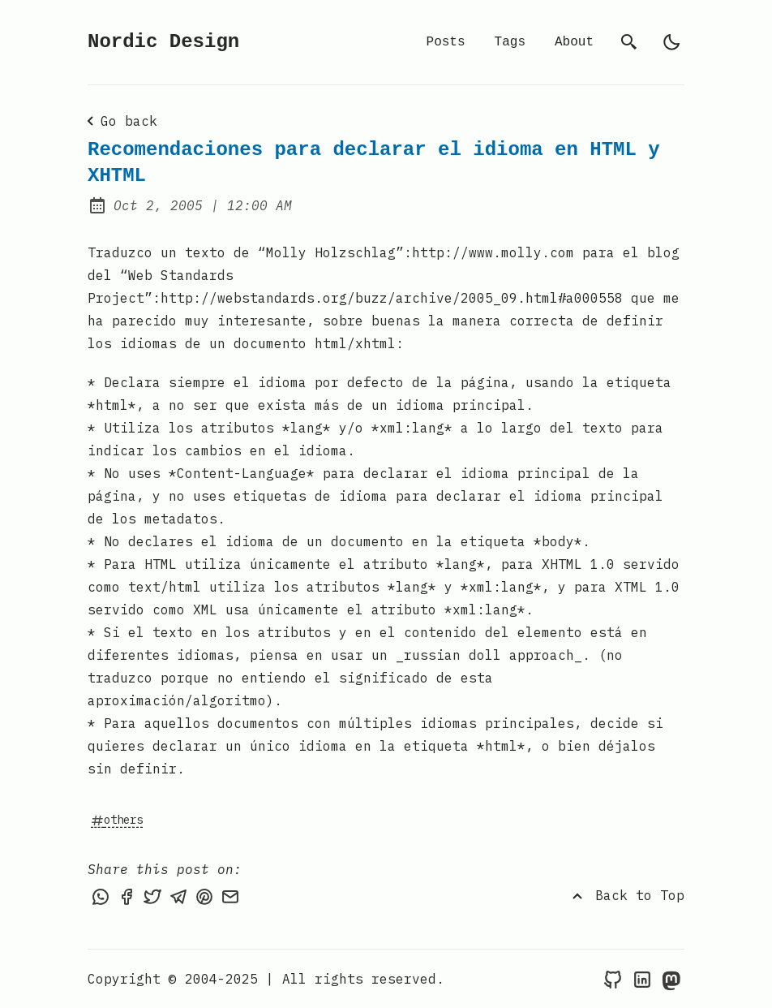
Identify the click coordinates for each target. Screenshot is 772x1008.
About (574, 42)
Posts (446, 42)
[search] (629, 42)
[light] (671, 42)
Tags (510, 42)
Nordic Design (163, 41)
